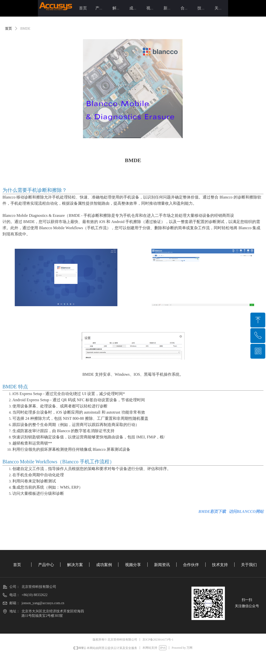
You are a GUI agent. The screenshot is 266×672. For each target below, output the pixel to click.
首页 (8, 28)
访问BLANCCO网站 (246, 511)
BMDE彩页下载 (212, 511)
